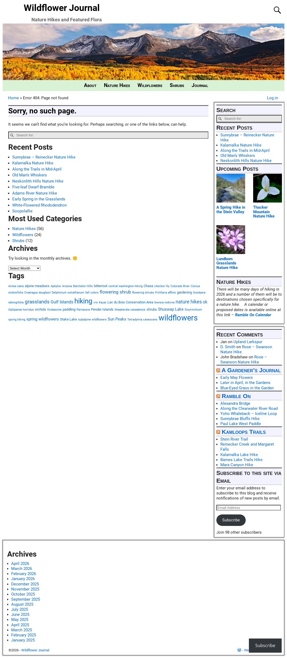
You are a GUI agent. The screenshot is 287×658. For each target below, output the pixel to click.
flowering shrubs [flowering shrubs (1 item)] (143, 292)
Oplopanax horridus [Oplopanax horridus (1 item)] (21, 309)
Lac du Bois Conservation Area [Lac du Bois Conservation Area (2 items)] (130, 302)
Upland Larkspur (247, 341)
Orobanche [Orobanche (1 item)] (54, 309)
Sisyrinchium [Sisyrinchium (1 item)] (193, 309)
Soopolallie (22, 211)
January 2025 (23, 640)
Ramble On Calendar (253, 314)
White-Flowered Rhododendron (39, 205)
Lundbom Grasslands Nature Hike (227, 263)
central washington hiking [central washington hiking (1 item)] (125, 286)
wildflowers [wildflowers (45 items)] (178, 317)
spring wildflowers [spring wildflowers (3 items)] (42, 319)
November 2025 (25, 589)
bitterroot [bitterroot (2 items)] (100, 286)
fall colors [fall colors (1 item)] (92, 292)
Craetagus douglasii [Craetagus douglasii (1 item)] (37, 292)
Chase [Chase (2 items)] (148, 286)
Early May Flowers (236, 377)
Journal (200, 85)
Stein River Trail (234, 439)
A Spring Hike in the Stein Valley (230, 209)
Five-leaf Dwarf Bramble (33, 187)
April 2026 (20, 563)
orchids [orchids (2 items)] (40, 309)
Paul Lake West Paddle (240, 423)
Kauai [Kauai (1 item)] (102, 302)
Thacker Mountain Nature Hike (263, 212)
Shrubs (177, 85)
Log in (272, 98)
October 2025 (23, 594)
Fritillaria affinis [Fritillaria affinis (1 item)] (165, 292)
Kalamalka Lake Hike (239, 454)
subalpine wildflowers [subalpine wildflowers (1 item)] (92, 319)
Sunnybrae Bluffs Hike (240, 418)
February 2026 (23, 573)
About (90, 85)
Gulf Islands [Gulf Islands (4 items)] (62, 301)
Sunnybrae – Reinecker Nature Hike (43, 157)
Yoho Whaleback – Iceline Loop (248, 413)
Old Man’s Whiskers (29, 175)
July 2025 (19, 609)
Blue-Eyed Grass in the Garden (247, 388)
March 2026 (21, 568)
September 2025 (25, 599)
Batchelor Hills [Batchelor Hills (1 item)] (83, 286)
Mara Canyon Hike (236, 464)
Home (13, 98)
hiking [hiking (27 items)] (83, 301)
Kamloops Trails (244, 432)
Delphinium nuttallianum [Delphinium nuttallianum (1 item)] (68, 292)
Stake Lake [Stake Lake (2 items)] (68, 319)
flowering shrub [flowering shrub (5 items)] (115, 292)
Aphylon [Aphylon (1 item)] (56, 286)
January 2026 (23, 578)
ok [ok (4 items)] (205, 301)
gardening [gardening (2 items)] (184, 292)
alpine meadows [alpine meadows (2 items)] (37, 286)
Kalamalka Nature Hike (32, 163)
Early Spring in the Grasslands (38, 199)
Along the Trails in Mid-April (37, 169)
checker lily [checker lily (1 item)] (161, 286)
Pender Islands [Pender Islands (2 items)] (102, 309)
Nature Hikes (117, 85)
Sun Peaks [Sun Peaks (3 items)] (117, 319)
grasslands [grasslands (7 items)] (37, 302)
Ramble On (236, 396)
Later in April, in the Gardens (245, 382)
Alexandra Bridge (235, 403)
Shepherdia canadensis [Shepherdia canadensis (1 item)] (130, 309)
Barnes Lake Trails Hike (241, 459)
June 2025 (20, 614)
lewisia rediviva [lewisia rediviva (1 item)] (164, 302)
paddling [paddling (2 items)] (69, 309)
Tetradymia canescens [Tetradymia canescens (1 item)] (142, 319)
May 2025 (19, 619)
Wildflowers (150, 85)
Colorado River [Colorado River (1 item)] (180, 286)
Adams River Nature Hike (34, 193)
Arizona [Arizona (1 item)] (67, 286)
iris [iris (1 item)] (96, 302)
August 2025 (22, 604)
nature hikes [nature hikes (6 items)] (189, 301)
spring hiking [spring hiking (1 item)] (16, 319)
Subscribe (231, 520)
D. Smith (227, 346)
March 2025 (21, 630)
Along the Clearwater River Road (249, 408)
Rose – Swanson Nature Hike (243, 359)
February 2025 (23, 635)
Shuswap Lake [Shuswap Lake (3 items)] (171, 309)
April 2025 (20, 625)
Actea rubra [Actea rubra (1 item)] (16, 286)
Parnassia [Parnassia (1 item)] (83, 309)
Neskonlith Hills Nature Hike (37, 181)
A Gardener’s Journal (251, 370)
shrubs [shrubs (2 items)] (152, 309)
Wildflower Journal (62, 8)
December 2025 (25, 584)
